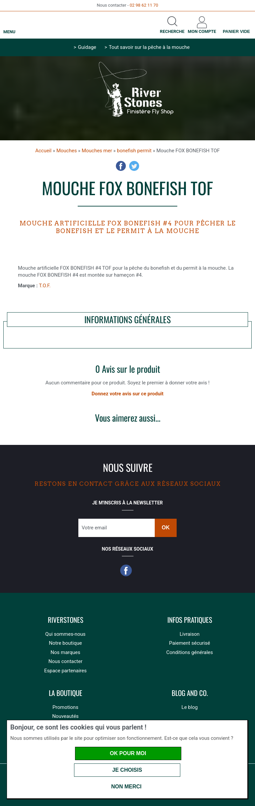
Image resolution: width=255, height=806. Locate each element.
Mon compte (202, 31)
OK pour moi (128, 753)
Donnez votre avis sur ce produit (128, 394)
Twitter (134, 166)
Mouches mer (97, 151)
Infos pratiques (189, 620)
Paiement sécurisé (189, 643)
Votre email (94, 528)
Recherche (172, 31)
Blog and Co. (190, 693)
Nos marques (65, 652)
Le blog (190, 707)
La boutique (65, 693)
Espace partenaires (65, 671)
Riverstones (65, 620)
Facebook (121, 166)
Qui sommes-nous (65, 634)
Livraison (190, 634)
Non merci (126, 786)
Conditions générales (189, 652)
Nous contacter (65, 661)
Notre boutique (65, 643)
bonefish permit (134, 151)
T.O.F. (44, 286)
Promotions (65, 707)
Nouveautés (65, 716)
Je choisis (127, 770)
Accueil (43, 151)
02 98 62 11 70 (143, 5)
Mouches (66, 151)
